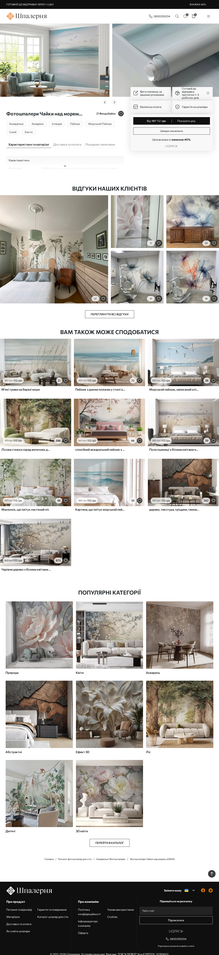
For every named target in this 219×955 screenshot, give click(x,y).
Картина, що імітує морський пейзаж (100, 504)
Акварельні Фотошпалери (110, 853)
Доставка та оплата (18, 918)
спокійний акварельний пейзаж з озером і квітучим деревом (100, 444)
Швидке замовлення (171, 130)
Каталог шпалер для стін (52, 911)
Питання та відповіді (19, 904)
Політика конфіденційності (89, 906)
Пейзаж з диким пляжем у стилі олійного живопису (100, 384)
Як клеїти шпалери (18, 925)
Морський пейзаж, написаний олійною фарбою (174, 384)
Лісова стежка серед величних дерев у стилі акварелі (26, 444)
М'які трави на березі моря (20, 384)
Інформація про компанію (88, 918)
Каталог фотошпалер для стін (75, 853)
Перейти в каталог (109, 837)
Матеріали (13, 911)
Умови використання (120, 904)
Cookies (112, 911)
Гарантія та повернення (52, 904)
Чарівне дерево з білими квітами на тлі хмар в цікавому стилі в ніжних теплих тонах (26, 564)
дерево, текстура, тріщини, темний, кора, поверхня (174, 504)
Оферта (83, 927)
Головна (49, 853)
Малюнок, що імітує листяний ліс (25, 504)
